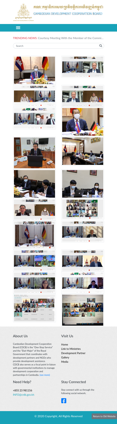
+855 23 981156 (22, 390)
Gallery (65, 357)
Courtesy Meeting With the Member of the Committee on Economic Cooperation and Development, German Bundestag (71, 38)
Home (64, 344)
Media (64, 361)
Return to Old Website (104, 416)
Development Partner (73, 353)
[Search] (58, 46)
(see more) (45, 374)
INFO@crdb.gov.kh (23, 394)
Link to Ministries (71, 348)
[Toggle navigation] (18, 27)
